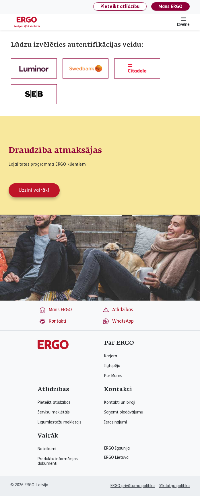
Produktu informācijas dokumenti (58, 461)
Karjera (110, 356)
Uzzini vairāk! (34, 190)
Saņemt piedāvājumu (123, 412)
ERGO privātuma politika (132, 485)
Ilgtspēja (112, 366)
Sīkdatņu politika (174, 485)
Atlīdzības (117, 309)
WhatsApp (118, 321)
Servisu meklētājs (54, 412)
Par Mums (113, 376)
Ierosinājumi (115, 422)
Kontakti (52, 321)
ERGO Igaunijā (117, 448)
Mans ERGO (170, 6)
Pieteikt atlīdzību (119, 6)
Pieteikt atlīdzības (54, 402)
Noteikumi (47, 449)
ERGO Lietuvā (116, 457)
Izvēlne (183, 21)
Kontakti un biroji (119, 402)
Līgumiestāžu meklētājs (59, 422)
